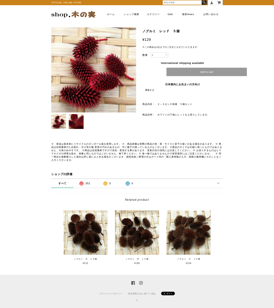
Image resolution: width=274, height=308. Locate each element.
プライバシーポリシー (111, 293)
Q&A (170, 14)
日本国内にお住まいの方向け (182, 84)
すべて (62, 183)
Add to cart (206, 71)
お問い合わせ (211, 14)
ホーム (111, 14)
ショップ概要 (131, 14)
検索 (204, 2)
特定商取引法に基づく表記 (142, 293)
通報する (149, 90)
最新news (188, 14)
